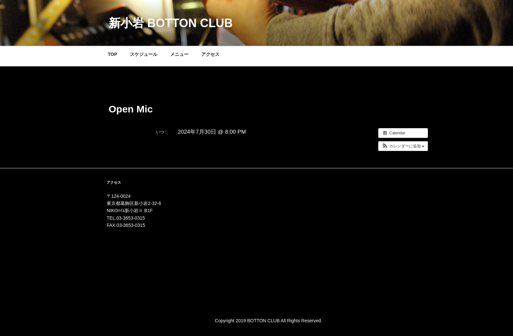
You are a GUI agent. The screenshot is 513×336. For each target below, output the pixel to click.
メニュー (179, 54)
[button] (403, 146)
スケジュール (143, 54)
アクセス (210, 54)
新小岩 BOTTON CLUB (171, 23)
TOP (112, 54)
